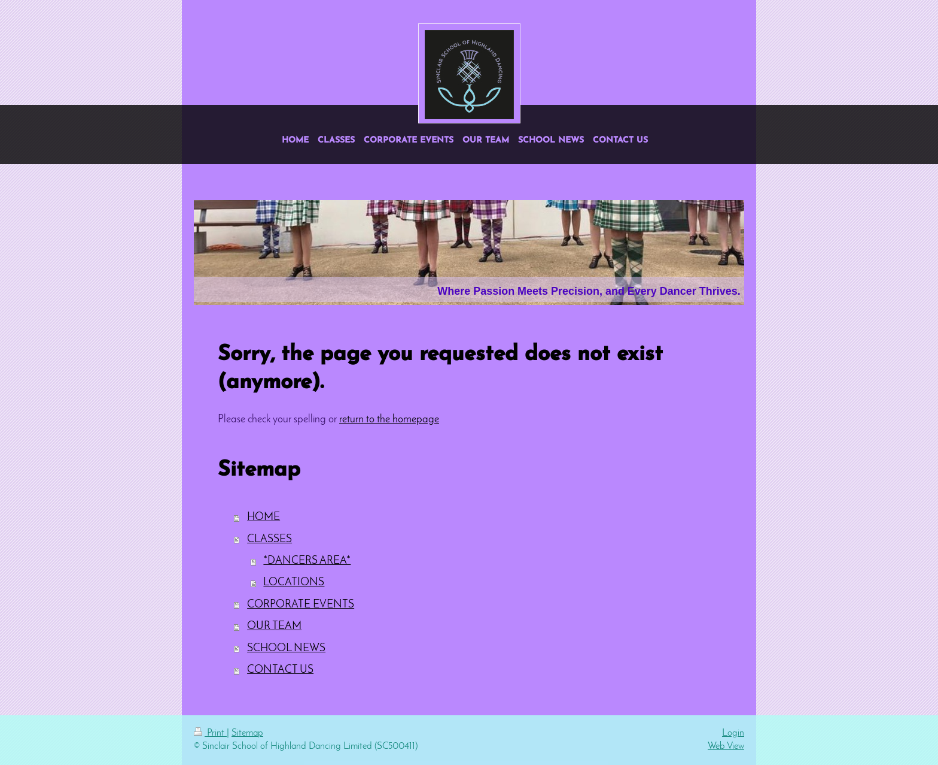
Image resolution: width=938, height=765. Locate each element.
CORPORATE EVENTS (300, 604)
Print (210, 733)
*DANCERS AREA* (307, 561)
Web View (726, 746)
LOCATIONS (293, 582)
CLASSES (269, 539)
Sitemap (247, 733)
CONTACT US (280, 670)
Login (733, 733)
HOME (263, 517)
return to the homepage (389, 419)
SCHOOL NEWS (286, 648)
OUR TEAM (274, 626)
